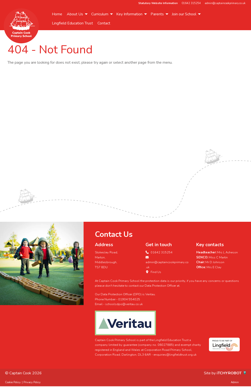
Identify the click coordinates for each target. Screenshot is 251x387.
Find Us (153, 272)
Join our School (184, 14)
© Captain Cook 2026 (23, 373)
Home (57, 14)
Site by (210, 373)
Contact (104, 23)
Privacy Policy (32, 382)
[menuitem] (56, 14)
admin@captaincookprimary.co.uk (225, 3)
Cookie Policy (13, 382)
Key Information (129, 14)
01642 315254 (191, 3)
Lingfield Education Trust (72, 23)
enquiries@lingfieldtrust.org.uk (174, 355)
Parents (157, 14)
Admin (235, 382)
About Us (75, 14)
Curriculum (99, 14)
